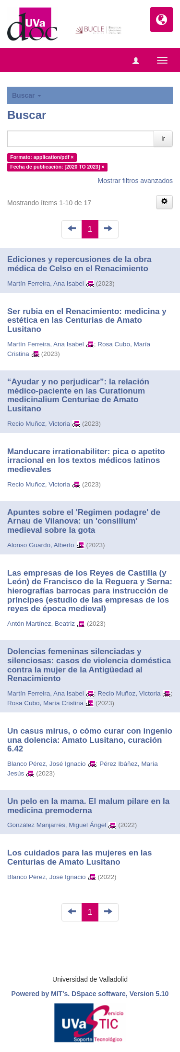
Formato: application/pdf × (41, 157)
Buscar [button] (26, 95)
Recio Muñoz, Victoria (38, 423)
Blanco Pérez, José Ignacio (46, 763)
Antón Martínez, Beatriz (41, 623)
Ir (163, 138)
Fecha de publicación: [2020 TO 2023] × (57, 167)
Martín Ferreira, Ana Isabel (45, 283)
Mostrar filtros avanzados (135, 180)
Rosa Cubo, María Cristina (45, 703)
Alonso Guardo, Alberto (40, 545)
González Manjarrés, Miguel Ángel (56, 824)
